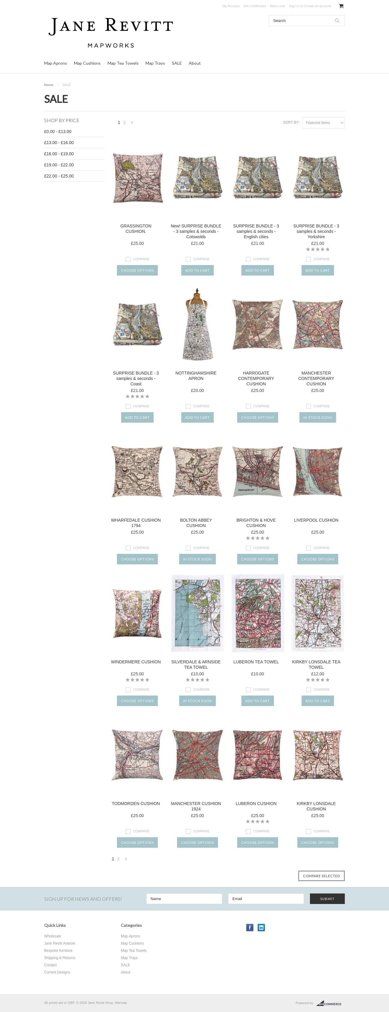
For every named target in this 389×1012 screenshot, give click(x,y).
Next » (132, 124)
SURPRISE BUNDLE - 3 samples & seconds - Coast (136, 378)
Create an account (317, 6)
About (195, 63)
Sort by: (291, 122)
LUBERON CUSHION (256, 803)
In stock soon (317, 417)
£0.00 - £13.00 (57, 131)
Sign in (294, 6)
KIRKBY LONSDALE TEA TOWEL (316, 664)
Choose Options (137, 270)
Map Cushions (87, 63)
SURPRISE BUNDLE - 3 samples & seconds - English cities (256, 231)
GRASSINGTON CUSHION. (135, 229)
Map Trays (155, 63)
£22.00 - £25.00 (59, 176)
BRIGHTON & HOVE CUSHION (256, 523)
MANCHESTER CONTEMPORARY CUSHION (316, 378)
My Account (231, 6)
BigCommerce (330, 1003)
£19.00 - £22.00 (59, 164)
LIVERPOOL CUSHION (316, 520)
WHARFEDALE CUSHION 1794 (136, 523)
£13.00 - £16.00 (59, 142)
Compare (141, 259)
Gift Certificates (255, 6)
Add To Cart (197, 270)
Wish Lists (277, 6)
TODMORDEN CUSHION (136, 803)
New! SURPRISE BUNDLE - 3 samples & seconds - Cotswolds (196, 231)
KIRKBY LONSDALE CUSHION (316, 806)
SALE (177, 63)
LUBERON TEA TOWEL (256, 661)
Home (49, 85)
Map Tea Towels (123, 63)
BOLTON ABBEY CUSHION (196, 523)
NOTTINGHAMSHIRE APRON (196, 376)
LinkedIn (261, 927)
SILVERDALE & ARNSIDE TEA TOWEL (196, 664)
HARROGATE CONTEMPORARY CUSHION (256, 378)
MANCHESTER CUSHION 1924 (196, 806)
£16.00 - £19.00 (59, 153)
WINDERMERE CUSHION (136, 661)
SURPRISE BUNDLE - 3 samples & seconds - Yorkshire (316, 231)
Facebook (250, 927)
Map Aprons (55, 63)
